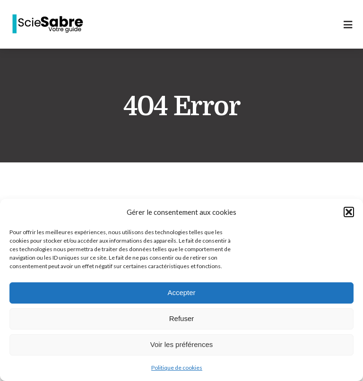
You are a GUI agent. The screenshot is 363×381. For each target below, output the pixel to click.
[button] (349, 212)
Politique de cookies (176, 367)
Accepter (181, 292)
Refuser (181, 318)
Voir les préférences (181, 344)
